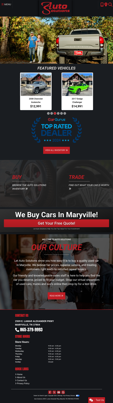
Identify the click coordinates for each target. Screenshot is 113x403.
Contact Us (22, 380)
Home (19, 374)
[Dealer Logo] (55, 8)
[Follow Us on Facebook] (50, 392)
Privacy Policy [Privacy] (23, 383)
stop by (73, 284)
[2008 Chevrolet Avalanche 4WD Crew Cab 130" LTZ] (36, 85)
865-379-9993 (31, 330)
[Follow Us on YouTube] (58, 392)
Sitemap (59, 395)
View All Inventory (56, 150)
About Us (21, 377)
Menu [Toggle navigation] (6, 4)
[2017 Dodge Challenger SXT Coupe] (77, 85)
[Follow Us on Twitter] (54, 392)
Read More (56, 296)
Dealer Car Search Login (40, 395)
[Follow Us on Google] (63, 392)
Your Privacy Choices (71, 395)
